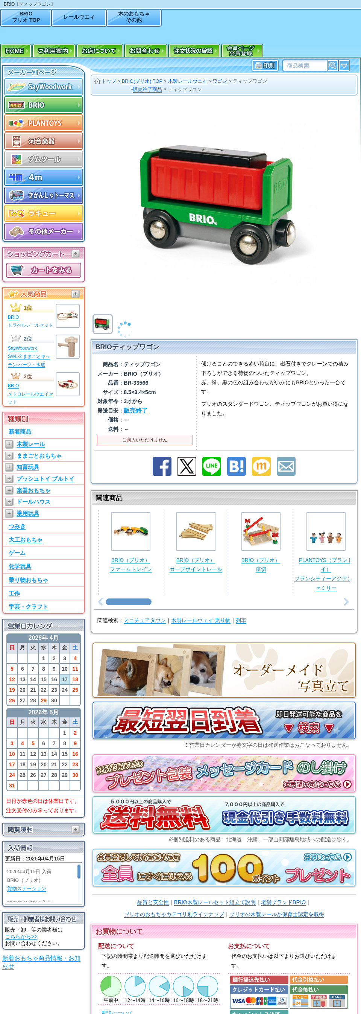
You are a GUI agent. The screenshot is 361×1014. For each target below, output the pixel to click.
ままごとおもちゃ (39, 455)
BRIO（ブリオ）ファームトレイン (131, 542)
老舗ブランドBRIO (283, 902)
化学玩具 (20, 566)
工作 (14, 593)
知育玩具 (28, 467)
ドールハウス (33, 501)
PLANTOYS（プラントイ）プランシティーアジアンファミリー (326, 551)
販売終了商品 (147, 89)
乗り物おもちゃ (28, 580)
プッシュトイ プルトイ (45, 478)
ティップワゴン (250, 81)
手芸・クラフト (28, 606)
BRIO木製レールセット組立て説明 (215, 902)
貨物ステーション (26, 888)
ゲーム (17, 553)
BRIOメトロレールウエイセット (30, 394)
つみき (17, 526)
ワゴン (219, 81)
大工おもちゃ (25, 539)
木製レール (31, 444)
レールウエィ (79, 17)
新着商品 (20, 431)
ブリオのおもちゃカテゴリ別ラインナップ (174, 914)
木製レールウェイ (187, 81)
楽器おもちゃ (33, 490)
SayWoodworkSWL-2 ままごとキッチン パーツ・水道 (29, 356)
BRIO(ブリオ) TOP (142, 81)
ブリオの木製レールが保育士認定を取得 (276, 914)
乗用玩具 (28, 513)
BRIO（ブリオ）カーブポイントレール (196, 542)
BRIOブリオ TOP (26, 17)
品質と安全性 (153, 902)
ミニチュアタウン (145, 620)
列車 (241, 620)
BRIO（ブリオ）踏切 (261, 542)
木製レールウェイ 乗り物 (201, 620)
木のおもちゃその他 (134, 17)
